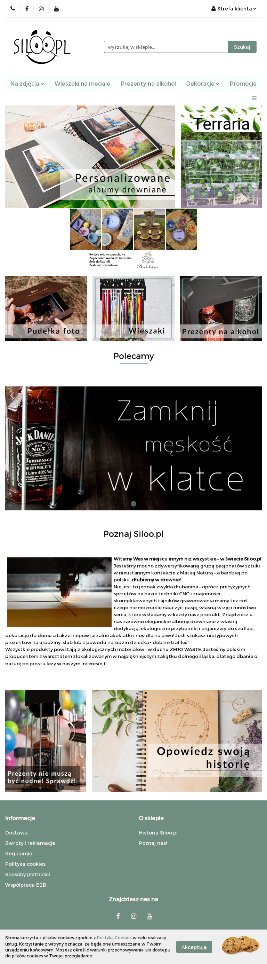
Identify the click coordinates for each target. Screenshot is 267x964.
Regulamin (18, 853)
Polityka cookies (25, 864)
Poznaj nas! (153, 843)
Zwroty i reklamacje (30, 843)
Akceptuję (194, 947)
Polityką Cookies (114, 937)
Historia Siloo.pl (158, 833)
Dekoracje (202, 83)
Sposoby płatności (27, 874)
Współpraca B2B (25, 885)
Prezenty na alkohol (148, 83)
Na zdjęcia (27, 83)
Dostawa (16, 833)
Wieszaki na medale (82, 83)
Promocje (243, 83)
